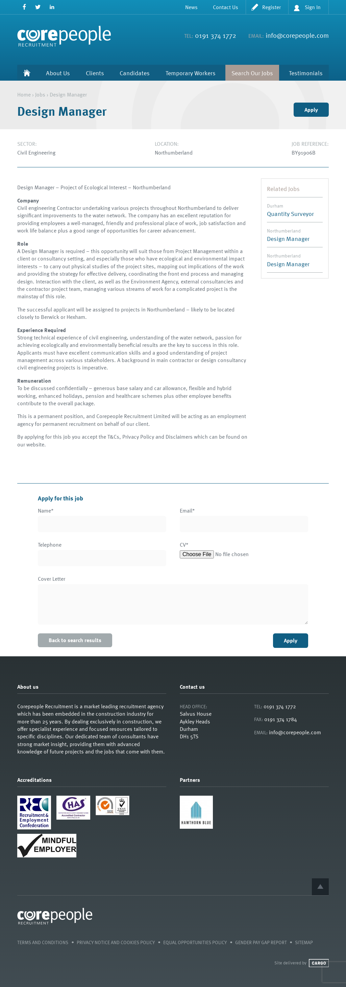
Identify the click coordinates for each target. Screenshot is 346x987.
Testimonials (306, 72)
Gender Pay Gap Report (261, 942)
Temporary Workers (191, 72)
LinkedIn (52, 7)
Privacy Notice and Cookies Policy (116, 942)
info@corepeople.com (297, 35)
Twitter (38, 7)
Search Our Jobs (252, 72)
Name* (46, 511)
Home (26, 73)
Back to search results (75, 640)
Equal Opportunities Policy (195, 942)
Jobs (40, 94)
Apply (311, 110)
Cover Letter (51, 579)
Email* (187, 511)
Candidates (135, 72)
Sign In (313, 7)
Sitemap (304, 942)
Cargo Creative (319, 963)
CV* (184, 545)
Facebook (24, 7)
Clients (95, 72)
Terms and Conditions (42, 942)
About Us (58, 72)
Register (271, 7)
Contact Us (225, 7)
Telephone (49, 545)
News (191, 7)
